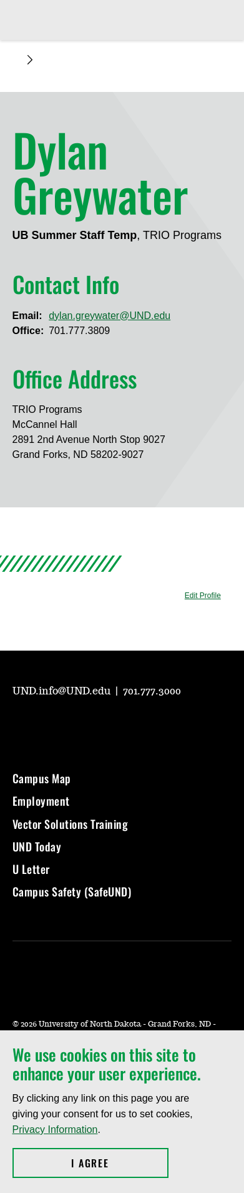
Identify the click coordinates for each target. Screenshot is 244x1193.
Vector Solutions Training (70, 824)
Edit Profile (203, 595)
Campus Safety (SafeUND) (72, 891)
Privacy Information (55, 1129)
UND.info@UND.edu (62, 691)
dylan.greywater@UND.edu (109, 315)
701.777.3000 (152, 691)
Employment (41, 801)
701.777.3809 (79, 330)
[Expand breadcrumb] (29, 59)
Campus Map (41, 778)
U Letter (31, 869)
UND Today (37, 846)
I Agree (119, 1162)
